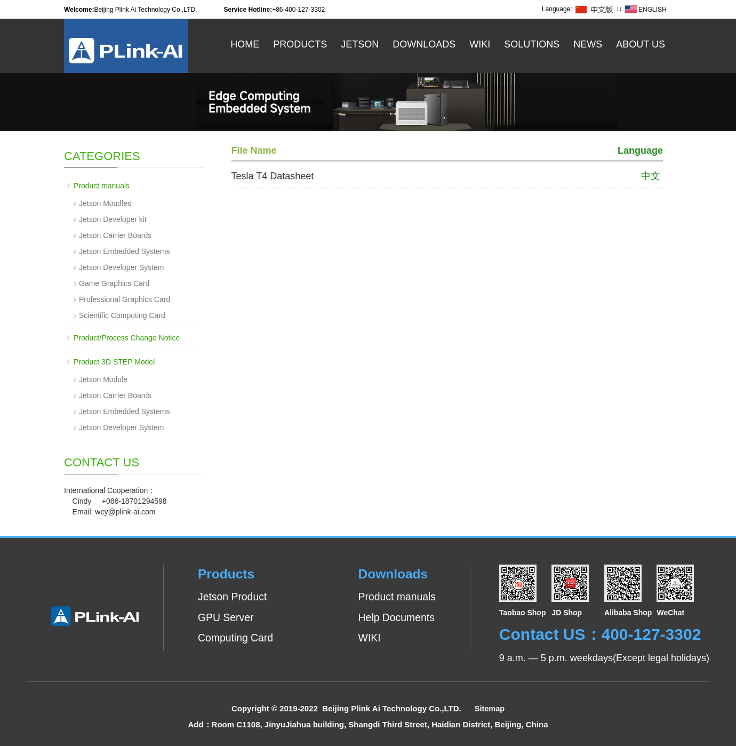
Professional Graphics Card (124, 299)
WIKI (367, 638)
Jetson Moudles (105, 203)
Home (244, 44)
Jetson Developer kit (113, 219)
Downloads (424, 44)
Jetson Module (103, 379)
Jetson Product (233, 596)
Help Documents (395, 617)
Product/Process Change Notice (127, 338)
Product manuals (102, 185)
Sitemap (489, 708)
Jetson (360, 44)
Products (300, 44)
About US (640, 44)
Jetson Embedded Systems (124, 251)
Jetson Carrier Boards (115, 235)
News (587, 44)
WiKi (479, 44)
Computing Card (237, 638)
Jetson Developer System (121, 267)
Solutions (531, 44)
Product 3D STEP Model (114, 362)
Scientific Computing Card (122, 315)
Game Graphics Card (114, 283)
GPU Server (226, 617)
